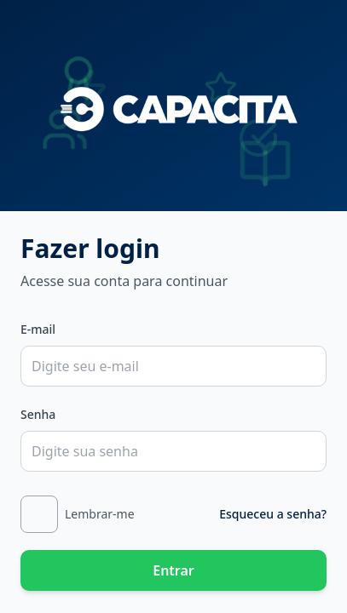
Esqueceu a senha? (273, 514)
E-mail (37, 329)
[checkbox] (39, 514)
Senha (37, 414)
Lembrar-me (100, 514)
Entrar (173, 570)
